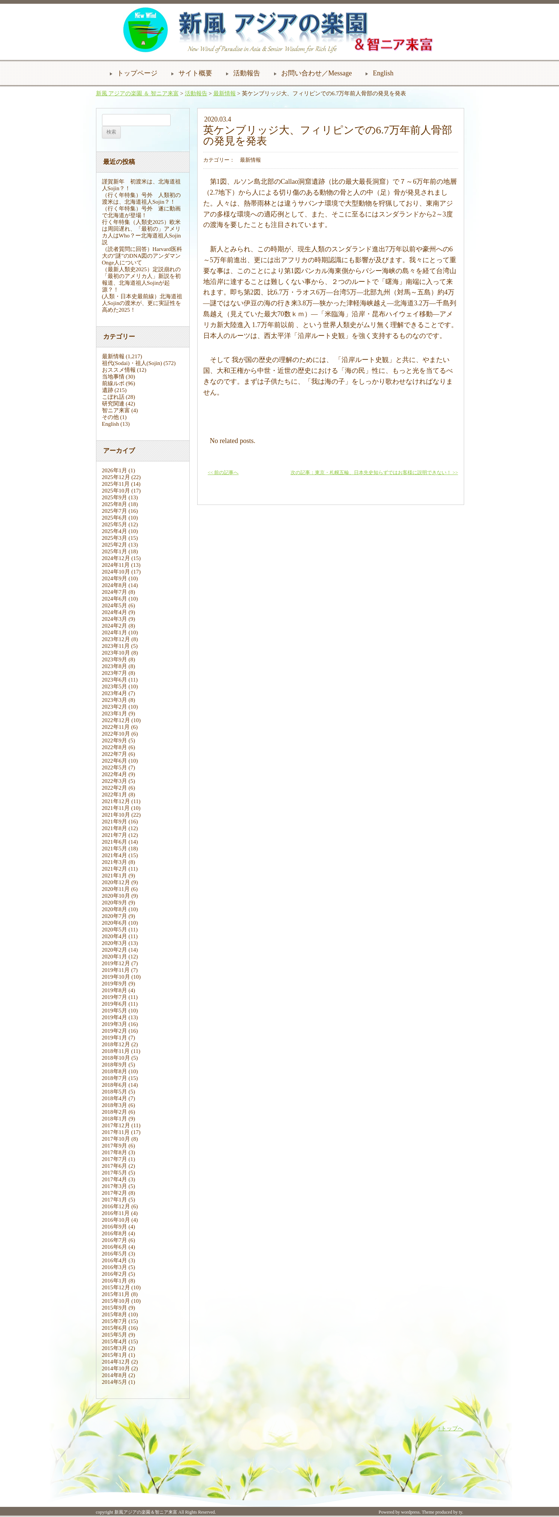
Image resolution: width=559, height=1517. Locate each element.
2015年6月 (114, 1328)
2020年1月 (114, 957)
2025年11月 (116, 484)
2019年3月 (114, 1024)
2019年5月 (114, 1011)
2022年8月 (114, 747)
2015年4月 (114, 1341)
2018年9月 (114, 1065)
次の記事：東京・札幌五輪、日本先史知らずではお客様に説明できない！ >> (374, 472)
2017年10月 (116, 1139)
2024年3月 (114, 619)
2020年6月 (114, 923)
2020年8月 (114, 909)
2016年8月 (114, 1233)
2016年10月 (116, 1220)
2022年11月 (116, 727)
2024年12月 (116, 558)
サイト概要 (195, 73)
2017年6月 (114, 1166)
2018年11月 (116, 1051)
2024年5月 (114, 605)
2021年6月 (114, 842)
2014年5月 (114, 1382)
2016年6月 (114, 1247)
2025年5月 (114, 524)
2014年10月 (116, 1368)
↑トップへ (450, 1428)
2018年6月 (114, 1085)
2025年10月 (116, 491)
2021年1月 (114, 876)
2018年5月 (114, 1092)
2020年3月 (114, 943)
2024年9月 (114, 578)
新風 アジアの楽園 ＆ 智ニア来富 (137, 93)
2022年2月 (114, 788)
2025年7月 (114, 511)
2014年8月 (114, 1375)
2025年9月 (114, 497)
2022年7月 (114, 754)
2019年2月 (114, 1031)
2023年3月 (114, 700)
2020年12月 (116, 882)
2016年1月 (114, 1281)
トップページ (137, 73)
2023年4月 (114, 693)
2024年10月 (116, 572)
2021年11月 (116, 808)
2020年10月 (116, 896)
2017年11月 (116, 1132)
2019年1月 (114, 1038)
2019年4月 (114, 1017)
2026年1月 (114, 470)
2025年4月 (114, 531)
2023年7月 (114, 673)
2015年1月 (114, 1355)
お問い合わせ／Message (316, 73)
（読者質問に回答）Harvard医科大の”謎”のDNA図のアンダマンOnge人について (142, 256)
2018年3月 (114, 1105)
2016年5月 (114, 1254)
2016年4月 (114, 1260)
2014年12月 (116, 1362)
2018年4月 (114, 1098)
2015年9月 (114, 1308)
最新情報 (224, 93)
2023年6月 (114, 680)
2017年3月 (114, 1186)
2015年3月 (114, 1348)
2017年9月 (114, 1146)
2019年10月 (116, 977)
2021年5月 (114, 849)
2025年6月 (114, 518)
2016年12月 (116, 1206)
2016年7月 (114, 1240)
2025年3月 (114, 538)
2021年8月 (114, 828)
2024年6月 (114, 599)
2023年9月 (114, 659)
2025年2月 (114, 545)
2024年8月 (114, 585)
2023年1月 (114, 713)
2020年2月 (114, 950)
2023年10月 (116, 653)
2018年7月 (114, 1078)
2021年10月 (116, 815)
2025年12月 (116, 477)
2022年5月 (114, 768)
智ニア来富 (116, 410)
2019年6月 (114, 1004)
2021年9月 (114, 822)
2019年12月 (116, 963)
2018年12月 (116, 1044)
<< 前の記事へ (223, 472)
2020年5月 (114, 930)
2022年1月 (114, 795)
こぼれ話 (113, 397)
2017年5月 (114, 1173)
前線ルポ (113, 383)
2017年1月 (114, 1200)
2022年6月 (114, 761)
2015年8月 (114, 1314)
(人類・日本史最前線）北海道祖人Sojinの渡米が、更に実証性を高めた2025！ (142, 303)
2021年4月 (114, 855)
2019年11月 (116, 970)
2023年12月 (116, 639)
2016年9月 (114, 1227)
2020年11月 (116, 889)
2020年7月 (114, 916)
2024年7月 (114, 592)
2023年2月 (114, 707)
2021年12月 (116, 801)
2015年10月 (116, 1301)
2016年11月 (116, 1213)
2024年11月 (116, 565)
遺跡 (107, 390)
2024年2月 (114, 626)
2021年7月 (114, 835)
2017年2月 (114, 1193)
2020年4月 (114, 936)
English (383, 73)
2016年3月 (114, 1267)
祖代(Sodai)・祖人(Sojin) (132, 363)
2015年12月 (116, 1287)
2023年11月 (116, 646)
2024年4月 (114, 612)
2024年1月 (114, 632)
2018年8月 (114, 1071)
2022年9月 (114, 740)
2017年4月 (114, 1179)
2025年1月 (114, 551)
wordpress (410, 1512)
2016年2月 (114, 1274)
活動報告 (246, 73)
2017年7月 (114, 1159)
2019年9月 (114, 984)
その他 (110, 417)
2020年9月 (114, 903)
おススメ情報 (119, 370)
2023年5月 (114, 686)
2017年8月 (114, 1152)
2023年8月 (114, 666)
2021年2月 (114, 869)
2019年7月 (114, 997)
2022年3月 (114, 781)
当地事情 (113, 377)
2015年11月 (116, 1294)
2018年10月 (116, 1058)
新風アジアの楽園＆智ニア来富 (145, 1512)
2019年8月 (114, 990)
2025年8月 (114, 504)
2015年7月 (114, 1321)
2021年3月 (114, 862)
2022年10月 (116, 734)
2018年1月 (114, 1119)
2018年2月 (114, 1112)
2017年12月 (116, 1125)
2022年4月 (114, 774)
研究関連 (113, 404)
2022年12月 (116, 720)
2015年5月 (114, 1335)
